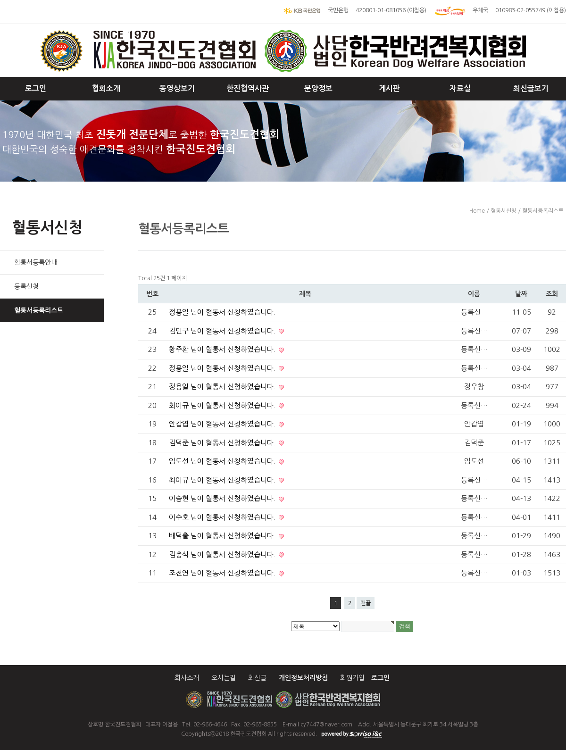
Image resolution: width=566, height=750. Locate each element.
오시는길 (223, 678)
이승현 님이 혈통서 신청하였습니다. (223, 498)
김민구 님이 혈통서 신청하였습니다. (223, 330)
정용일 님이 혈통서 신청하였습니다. (222, 312)
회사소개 (187, 678)
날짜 (521, 294)
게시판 (389, 88)
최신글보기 (531, 88)
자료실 (460, 88)
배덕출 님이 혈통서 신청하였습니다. (223, 535)
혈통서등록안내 (35, 262)
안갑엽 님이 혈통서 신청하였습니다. (223, 423)
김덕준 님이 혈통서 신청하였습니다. (223, 442)
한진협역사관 (247, 88)
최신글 (257, 678)
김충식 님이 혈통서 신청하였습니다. (223, 554)
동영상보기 (177, 88)
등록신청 (26, 286)
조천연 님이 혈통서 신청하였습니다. (223, 572)
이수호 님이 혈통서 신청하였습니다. (223, 517)
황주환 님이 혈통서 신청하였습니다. (223, 349)
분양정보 (318, 88)
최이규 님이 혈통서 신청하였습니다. (223, 405)
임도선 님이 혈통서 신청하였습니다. (223, 461)
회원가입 (352, 678)
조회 (552, 294)
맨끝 (365, 603)
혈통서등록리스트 (38, 310)
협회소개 (106, 88)
